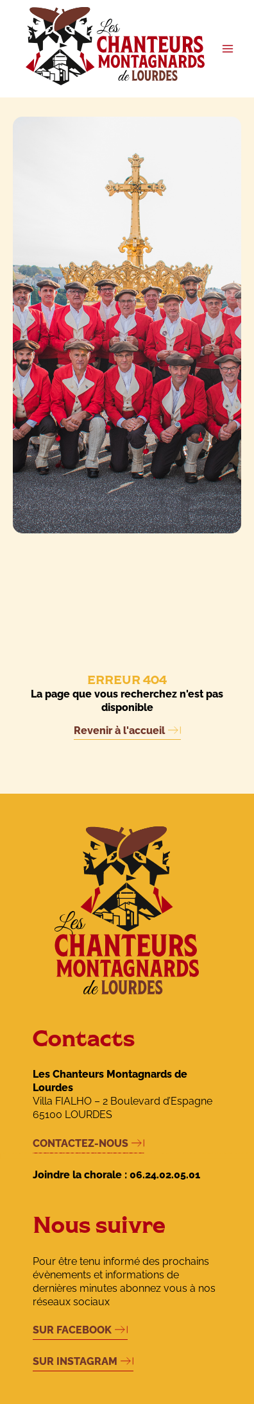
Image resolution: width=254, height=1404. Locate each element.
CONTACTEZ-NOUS (80, 1143)
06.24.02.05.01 (165, 1175)
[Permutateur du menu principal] (228, 49)
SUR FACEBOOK (72, 1330)
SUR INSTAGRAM (75, 1361)
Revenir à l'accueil (119, 730)
